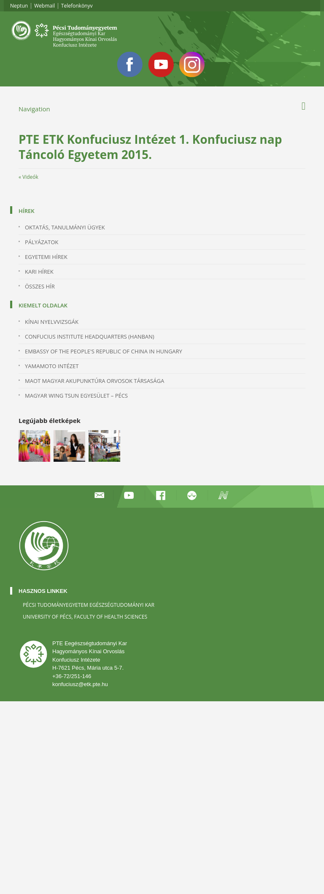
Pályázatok (41, 242)
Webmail (44, 5)
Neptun (19, 5)
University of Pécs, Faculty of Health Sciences (85, 616)
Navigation (34, 109)
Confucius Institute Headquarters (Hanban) (89, 336)
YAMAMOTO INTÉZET (51, 366)
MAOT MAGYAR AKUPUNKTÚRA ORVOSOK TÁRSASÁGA (94, 381)
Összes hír (40, 286)
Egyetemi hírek (46, 257)
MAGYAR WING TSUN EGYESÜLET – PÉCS (76, 395)
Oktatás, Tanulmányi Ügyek (65, 227)
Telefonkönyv (77, 5)
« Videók (28, 176)
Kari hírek (39, 271)
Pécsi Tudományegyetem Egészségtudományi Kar (88, 605)
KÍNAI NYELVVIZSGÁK (51, 322)
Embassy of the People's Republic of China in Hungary (103, 351)
